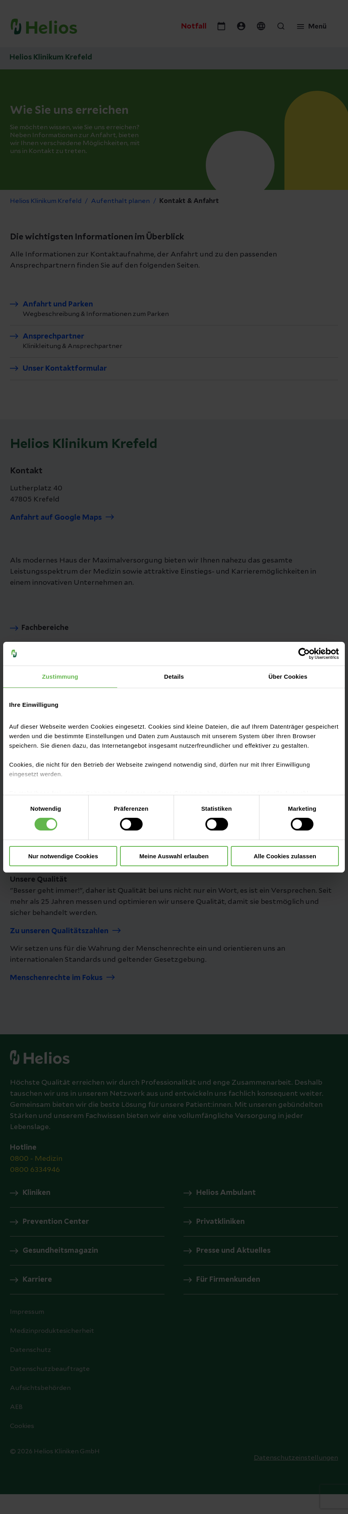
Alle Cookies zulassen (284, 856)
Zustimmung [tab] (60, 676)
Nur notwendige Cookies (63, 856)
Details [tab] (174, 676)
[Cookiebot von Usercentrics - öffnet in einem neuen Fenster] (304, 653)
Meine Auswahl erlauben (174, 856)
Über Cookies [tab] (288, 676)
